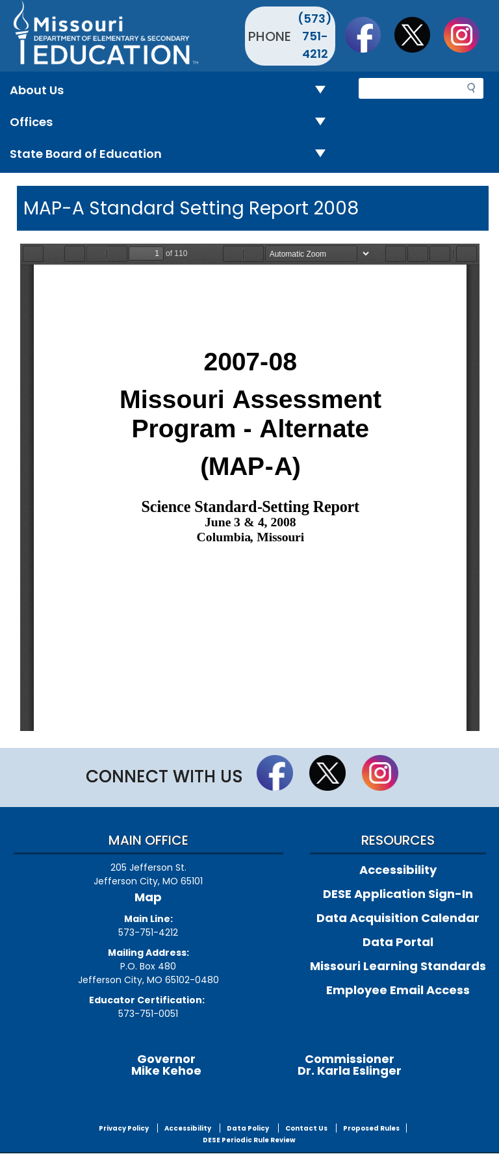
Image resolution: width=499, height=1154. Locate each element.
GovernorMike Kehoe (166, 1065)
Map (148, 897)
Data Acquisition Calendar (398, 918)
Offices (173, 122)
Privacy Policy (124, 1128)
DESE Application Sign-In (398, 894)
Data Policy (248, 1128)
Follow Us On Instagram (468, 34)
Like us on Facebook (369, 34)
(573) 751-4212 (315, 36)
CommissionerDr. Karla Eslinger (350, 1065)
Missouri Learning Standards (398, 966)
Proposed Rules (371, 1128)
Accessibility (398, 870)
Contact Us (306, 1128)
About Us (173, 90)
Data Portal (398, 942)
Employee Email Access (398, 990)
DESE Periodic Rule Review (249, 1140)
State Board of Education (173, 154)
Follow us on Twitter (418, 34)
